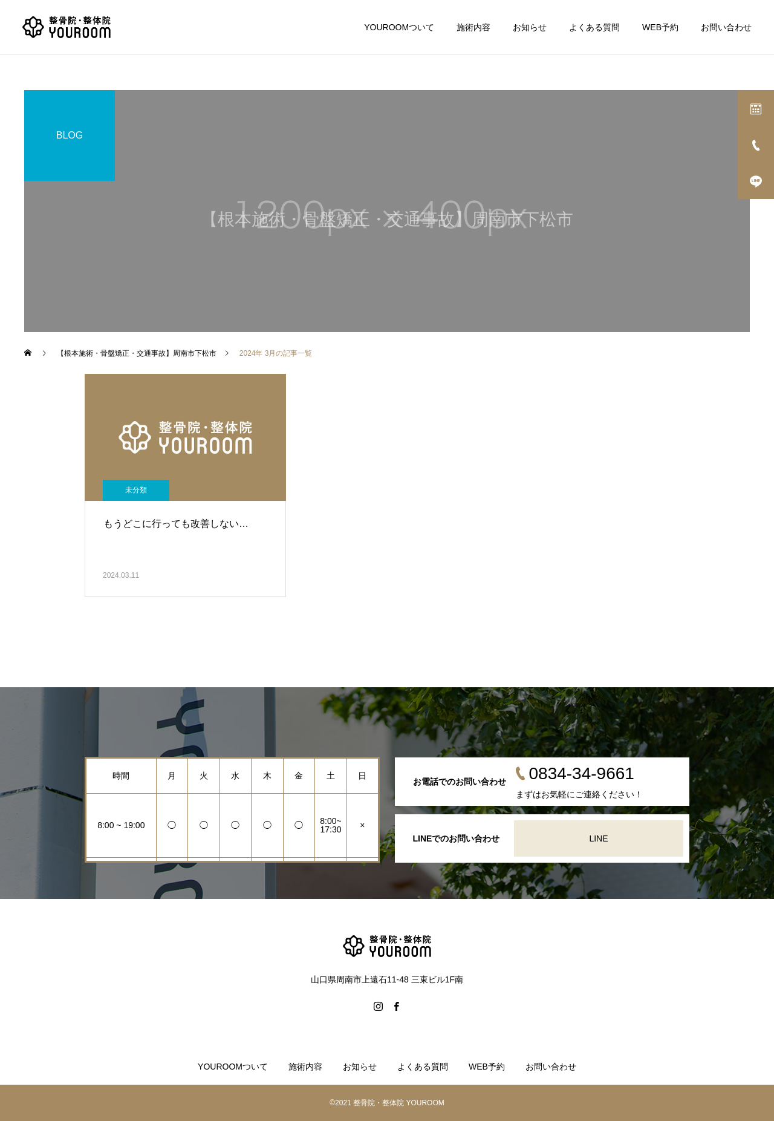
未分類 (136, 490)
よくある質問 (594, 27)
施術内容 (473, 27)
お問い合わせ (726, 27)
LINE (598, 838)
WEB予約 (660, 27)
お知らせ (530, 27)
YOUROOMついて (399, 27)
